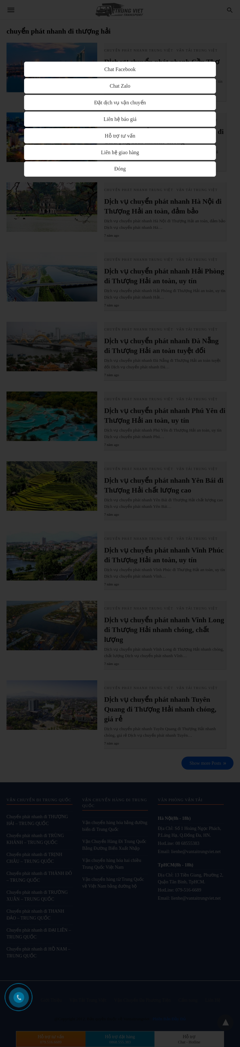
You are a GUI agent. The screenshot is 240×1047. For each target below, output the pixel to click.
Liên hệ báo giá (120, 119)
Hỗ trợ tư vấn (120, 136)
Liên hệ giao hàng (120, 152)
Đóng (120, 168)
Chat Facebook (120, 69)
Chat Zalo (120, 86)
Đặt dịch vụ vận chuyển (120, 102)
